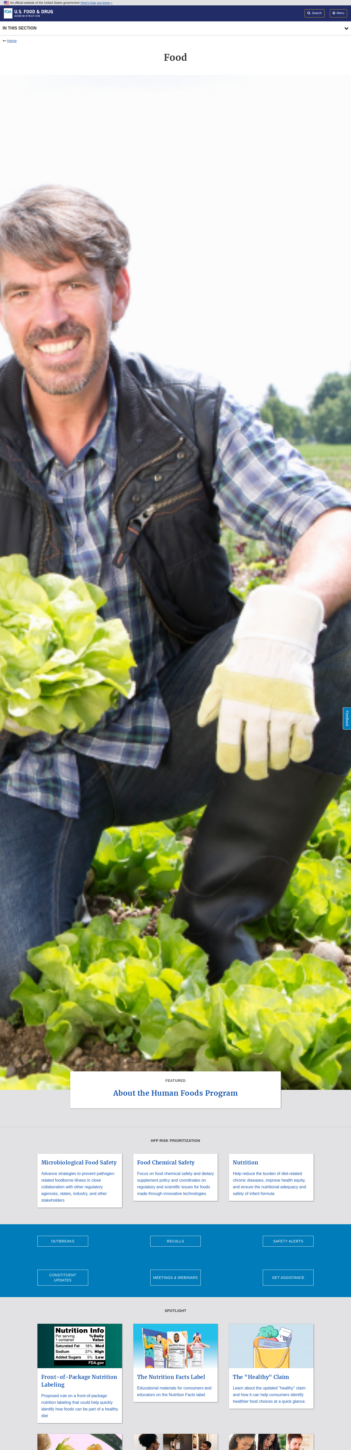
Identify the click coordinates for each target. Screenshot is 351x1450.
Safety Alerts (288, 1241)
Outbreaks (62, 1241)
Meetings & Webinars (175, 1278)
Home (12, 41)
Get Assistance (288, 1278)
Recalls (175, 1241)
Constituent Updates (62, 1277)
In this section (19, 28)
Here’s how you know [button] (97, 3)
